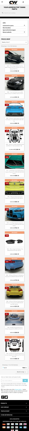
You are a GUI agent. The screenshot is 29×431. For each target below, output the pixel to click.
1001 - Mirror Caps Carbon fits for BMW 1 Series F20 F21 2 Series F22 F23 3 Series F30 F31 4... (14, 67)
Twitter (6, 397)
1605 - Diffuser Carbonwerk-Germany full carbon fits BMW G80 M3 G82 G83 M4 (15, 120)
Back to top (21, 372)
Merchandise (7, 28)
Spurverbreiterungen (9, 30)
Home (4, 23)
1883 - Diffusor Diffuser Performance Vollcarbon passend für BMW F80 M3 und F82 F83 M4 (15, 303)
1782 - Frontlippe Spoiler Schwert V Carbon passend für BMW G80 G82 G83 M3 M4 (14, 224)
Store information (6, 415)
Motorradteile (7, 32)
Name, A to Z (14, 42)
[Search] (14, 12)
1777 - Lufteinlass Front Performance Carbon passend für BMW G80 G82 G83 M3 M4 (14, 172)
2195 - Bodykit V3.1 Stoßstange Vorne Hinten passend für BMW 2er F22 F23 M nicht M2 (14, 355)
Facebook (2, 397)
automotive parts (8, 25)
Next (25, 368)
